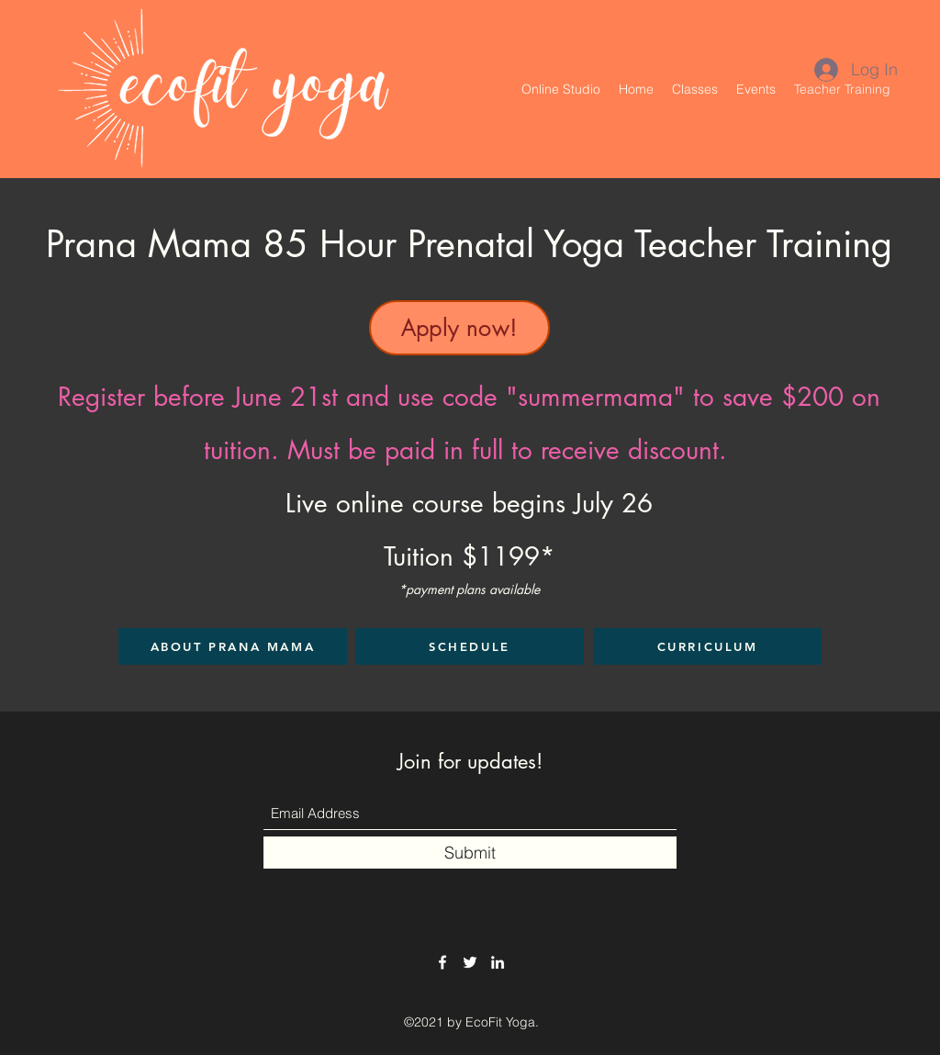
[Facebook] (442, 962)
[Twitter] (470, 962)
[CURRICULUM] (707, 646)
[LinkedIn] (497, 962)
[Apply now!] (459, 327)
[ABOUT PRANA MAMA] (232, 646)
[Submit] (470, 852)
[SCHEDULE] (469, 646)
